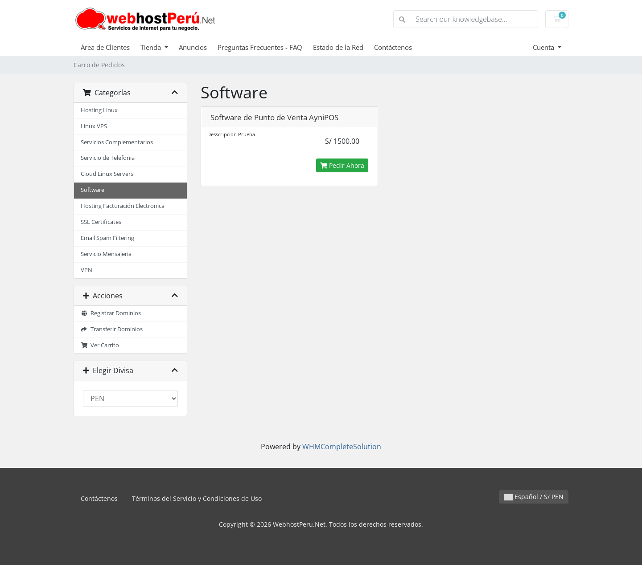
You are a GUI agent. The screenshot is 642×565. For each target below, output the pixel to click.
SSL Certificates (101, 222)
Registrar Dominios (111, 313)
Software (92, 190)
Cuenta (544, 47)
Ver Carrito (100, 345)
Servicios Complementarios (117, 142)
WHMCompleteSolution (341, 446)
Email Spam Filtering (107, 238)
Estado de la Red (338, 47)
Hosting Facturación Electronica (123, 206)
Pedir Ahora (342, 165)
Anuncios (193, 47)
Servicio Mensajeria (106, 254)
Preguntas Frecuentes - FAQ (260, 47)
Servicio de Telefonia (108, 158)
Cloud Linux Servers (107, 174)
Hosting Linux (99, 110)
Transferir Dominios (112, 329)
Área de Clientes (105, 47)
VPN (86, 270)
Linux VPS (94, 126)
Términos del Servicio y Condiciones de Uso (197, 498)
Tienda (151, 47)
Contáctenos (393, 47)
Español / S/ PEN (534, 496)
